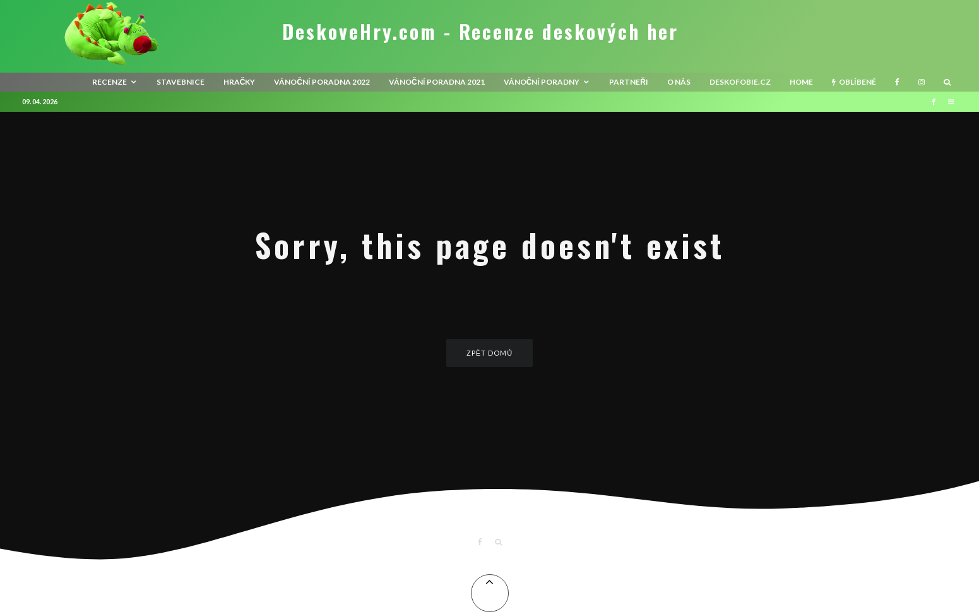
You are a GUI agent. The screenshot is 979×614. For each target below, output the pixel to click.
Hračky (239, 82)
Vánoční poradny (542, 82)
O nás (679, 82)
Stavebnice (181, 82)
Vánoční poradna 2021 (437, 82)
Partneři (628, 82)
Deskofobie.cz (740, 82)
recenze (109, 82)
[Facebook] (897, 82)
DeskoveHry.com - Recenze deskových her (480, 31)
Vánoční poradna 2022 (322, 82)
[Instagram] (921, 82)
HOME (801, 82)
